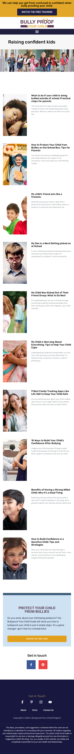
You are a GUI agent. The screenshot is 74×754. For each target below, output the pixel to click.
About (23, 710)
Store (34, 710)
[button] (37, 32)
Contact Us (48, 710)
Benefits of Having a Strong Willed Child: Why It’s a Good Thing (50, 491)
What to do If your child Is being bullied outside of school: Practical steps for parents (50, 98)
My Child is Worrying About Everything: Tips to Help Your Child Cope (51, 344)
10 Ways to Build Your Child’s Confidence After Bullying (47, 442)
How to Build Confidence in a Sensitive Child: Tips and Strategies (47, 542)
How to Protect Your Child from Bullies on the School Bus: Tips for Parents (50, 147)
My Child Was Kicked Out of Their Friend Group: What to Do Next (50, 294)
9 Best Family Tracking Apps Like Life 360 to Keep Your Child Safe (50, 392)
